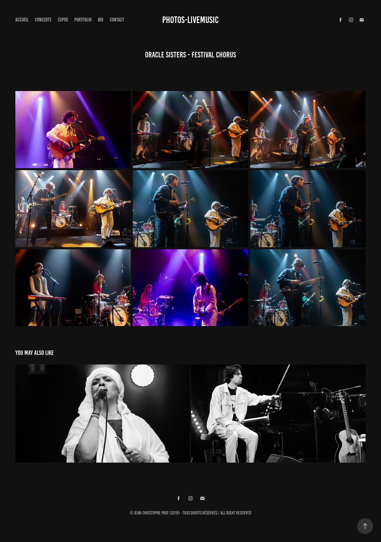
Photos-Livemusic (190, 20)
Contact (117, 19)
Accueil (22, 19)
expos (63, 19)
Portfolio (83, 19)
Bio (100, 19)
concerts (43, 19)
